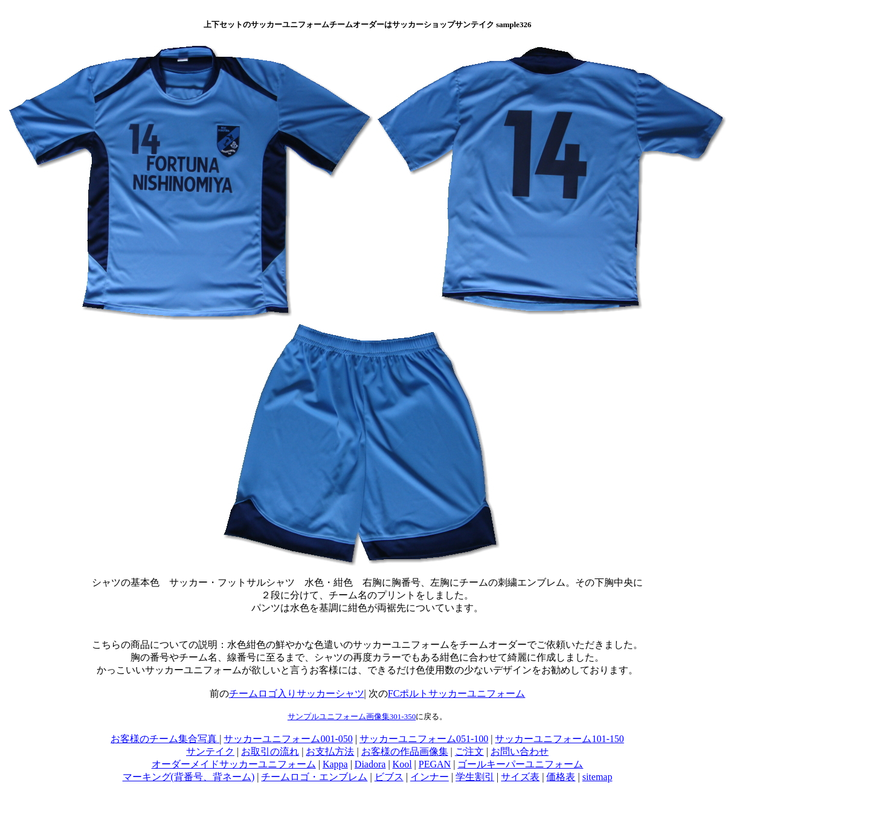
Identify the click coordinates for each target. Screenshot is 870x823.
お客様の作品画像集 (404, 751)
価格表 (560, 777)
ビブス (389, 777)
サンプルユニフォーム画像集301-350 (352, 716)
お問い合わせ (520, 751)
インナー (429, 777)
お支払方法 (330, 751)
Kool (402, 764)
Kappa (335, 764)
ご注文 (469, 751)
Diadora (370, 764)
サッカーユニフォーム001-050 (288, 739)
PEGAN (435, 764)
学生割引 (475, 777)
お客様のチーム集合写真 (165, 739)
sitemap (597, 777)
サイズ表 (520, 777)
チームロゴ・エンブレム (314, 777)
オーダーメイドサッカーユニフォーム (234, 764)
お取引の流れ (270, 751)
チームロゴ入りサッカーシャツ (296, 693)
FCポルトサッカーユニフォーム (457, 693)
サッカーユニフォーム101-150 (559, 739)
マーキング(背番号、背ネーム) (189, 777)
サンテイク (210, 751)
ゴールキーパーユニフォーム (520, 764)
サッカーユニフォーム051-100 (423, 739)
